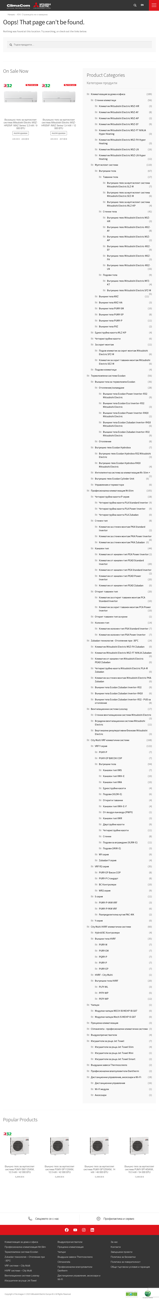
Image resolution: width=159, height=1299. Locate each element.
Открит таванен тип (106, 591)
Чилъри (95, 1004)
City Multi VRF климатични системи (110, 740)
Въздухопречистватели (104, 1034)
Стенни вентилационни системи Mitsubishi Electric (123, 714)
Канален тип (102, 548)
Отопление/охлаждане (111, 387)
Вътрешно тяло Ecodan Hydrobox (113, 447)
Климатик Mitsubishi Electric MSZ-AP (119, 118)
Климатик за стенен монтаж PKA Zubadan (122, 542)
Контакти (116, 1247)
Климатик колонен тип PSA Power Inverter (122, 634)
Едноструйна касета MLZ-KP (110, 332)
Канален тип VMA (112, 782)
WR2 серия (104, 890)
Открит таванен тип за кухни (111, 616)
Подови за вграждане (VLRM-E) (120, 842)
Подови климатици (105, 369)
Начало (11, 15)
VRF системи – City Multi (17, 1266)
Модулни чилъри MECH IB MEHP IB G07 (116, 1010)
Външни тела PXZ (108, 326)
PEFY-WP (104, 998)
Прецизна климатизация (104, 1022)
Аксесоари (100, 1095)
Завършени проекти (121, 1252)
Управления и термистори (109, 484)
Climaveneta (64, 1262)
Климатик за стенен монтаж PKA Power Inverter (125, 536)
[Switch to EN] (142, 5)
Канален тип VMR (112, 818)
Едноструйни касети (114, 788)
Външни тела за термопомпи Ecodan (115, 381)
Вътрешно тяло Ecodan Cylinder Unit (114, 478)
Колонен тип (102, 622)
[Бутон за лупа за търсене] (135, 5)
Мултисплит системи (106, 164)
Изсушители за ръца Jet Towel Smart (115, 1059)
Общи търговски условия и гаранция (130, 1267)
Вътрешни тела (107, 170)
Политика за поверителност (126, 1262)
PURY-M (103, 944)
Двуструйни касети (113, 824)
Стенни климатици (105, 100)
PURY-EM (104, 950)
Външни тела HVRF (105, 938)
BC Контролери (107, 884)
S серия (99, 896)
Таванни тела (110, 176)
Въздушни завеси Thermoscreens (109, 1064)
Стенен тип (101, 520)
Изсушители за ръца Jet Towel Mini (114, 1052)
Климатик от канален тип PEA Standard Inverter (125, 569)
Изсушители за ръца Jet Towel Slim (114, 1046)
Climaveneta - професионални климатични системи (119, 1028)
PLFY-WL (103, 986)
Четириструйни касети (107, 338)
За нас (114, 1242)
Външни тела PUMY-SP (111, 314)
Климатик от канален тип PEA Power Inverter (124, 554)
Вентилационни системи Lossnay (109, 708)
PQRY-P (103, 956)
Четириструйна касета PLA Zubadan (119, 514)
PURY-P (103, 962)
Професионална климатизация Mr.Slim (112, 490)
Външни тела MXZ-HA (110, 302)
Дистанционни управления (110, 1083)
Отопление (105, 441)
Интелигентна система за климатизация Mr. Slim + (122, 472)
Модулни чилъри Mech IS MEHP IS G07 (115, 1016)
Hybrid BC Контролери (107, 932)
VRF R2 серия (102, 866)
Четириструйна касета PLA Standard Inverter (123, 502)
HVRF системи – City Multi (18, 1271)
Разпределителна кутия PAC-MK (116, 914)
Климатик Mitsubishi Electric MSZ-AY (118, 112)
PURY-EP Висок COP (110, 872)
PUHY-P (103, 752)
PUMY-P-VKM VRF (108, 902)
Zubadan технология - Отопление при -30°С (114, 640)
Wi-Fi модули (102, 1089)
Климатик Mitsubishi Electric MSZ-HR (119, 106)
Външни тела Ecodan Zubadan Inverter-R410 (119, 693)
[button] (154, 5)
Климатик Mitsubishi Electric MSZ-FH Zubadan (119, 646)
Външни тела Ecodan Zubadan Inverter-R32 (118, 687)
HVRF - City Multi (104, 974)
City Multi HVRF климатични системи (111, 926)
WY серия (104, 854)
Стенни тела (110, 211)
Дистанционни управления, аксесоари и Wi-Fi (116, 1077)
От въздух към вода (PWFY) (118, 812)
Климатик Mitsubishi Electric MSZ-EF (119, 124)
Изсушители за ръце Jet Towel (107, 1041)
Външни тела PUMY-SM (111, 308)
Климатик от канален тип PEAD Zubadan (121, 585)
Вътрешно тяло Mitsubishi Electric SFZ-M (129, 290)
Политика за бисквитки (123, 1257)
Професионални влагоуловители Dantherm (115, 1071)
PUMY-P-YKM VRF (108, 908)
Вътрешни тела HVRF (106, 980)
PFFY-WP (103, 992)
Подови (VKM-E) (112, 848)
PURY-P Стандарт (108, 878)
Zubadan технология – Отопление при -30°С (25, 1259)
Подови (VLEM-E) (112, 794)
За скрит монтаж (104, 344)
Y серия (99, 920)
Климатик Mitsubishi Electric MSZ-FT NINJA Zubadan (123, 652)
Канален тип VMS (112, 770)
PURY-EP (103, 968)
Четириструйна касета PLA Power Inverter (122, 508)
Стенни (107, 836)
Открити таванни (113, 800)
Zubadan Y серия (107, 860)
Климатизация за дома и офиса (108, 94)
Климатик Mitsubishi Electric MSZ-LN (119, 149)
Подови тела (110, 274)
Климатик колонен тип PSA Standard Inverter (123, 628)
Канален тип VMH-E (114, 776)
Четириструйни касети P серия (112, 496)
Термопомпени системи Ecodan (108, 375)
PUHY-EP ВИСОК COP (110, 758)
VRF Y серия (101, 746)
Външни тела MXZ (108, 296)
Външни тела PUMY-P (110, 320)
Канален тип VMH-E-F (115, 806)
